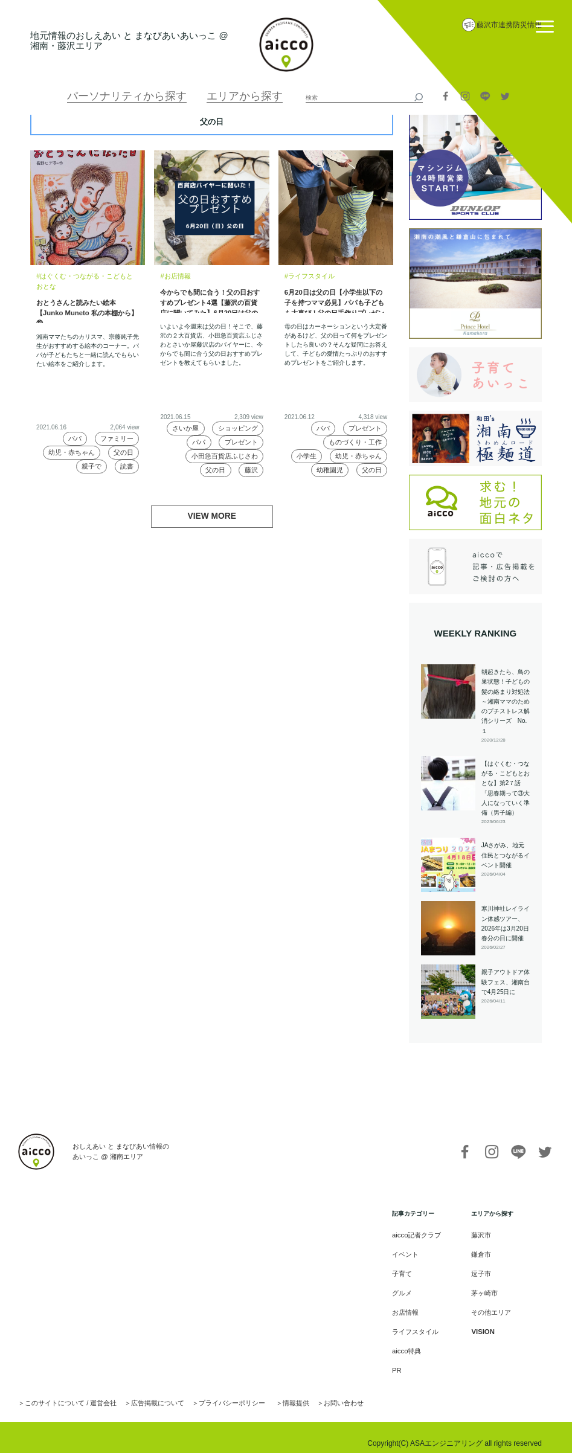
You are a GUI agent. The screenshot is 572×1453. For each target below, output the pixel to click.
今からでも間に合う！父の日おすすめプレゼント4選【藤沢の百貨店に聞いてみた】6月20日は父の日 (211, 299)
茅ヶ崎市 (483, 1289)
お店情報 (409, 1307)
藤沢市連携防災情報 (509, 25)
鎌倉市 (480, 1252)
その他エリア (489, 1307)
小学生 (308, 456)
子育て (406, 1271)
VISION (481, 1325)
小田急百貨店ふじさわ (226, 456)
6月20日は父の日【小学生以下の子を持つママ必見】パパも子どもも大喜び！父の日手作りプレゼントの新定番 (335, 299)
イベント (409, 1252)
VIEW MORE (212, 516)
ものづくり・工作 (356, 441)
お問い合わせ (317, 1392)
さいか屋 (187, 427)
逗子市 (480, 1271)
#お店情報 (174, 275)
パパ (75, 436)
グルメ (406, 1289)
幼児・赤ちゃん (72, 450)
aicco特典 (410, 1343)
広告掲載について (145, 1392)
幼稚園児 (329, 470)
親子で (91, 465)
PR (401, 1361)
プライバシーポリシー (214, 1392)
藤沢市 (480, 1234)
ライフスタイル (418, 1325)
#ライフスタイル (307, 275)
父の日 (123, 450)
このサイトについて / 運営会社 (66, 1392)
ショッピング (238, 427)
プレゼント (242, 441)
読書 (126, 465)
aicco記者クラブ (419, 1234)
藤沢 (251, 470)
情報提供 (273, 1392)
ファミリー (117, 436)
